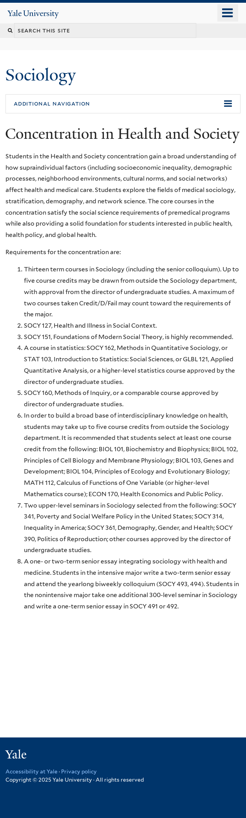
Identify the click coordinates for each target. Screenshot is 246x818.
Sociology (42, 75)
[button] (123, 104)
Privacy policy (79, 771)
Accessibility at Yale (31, 771)
